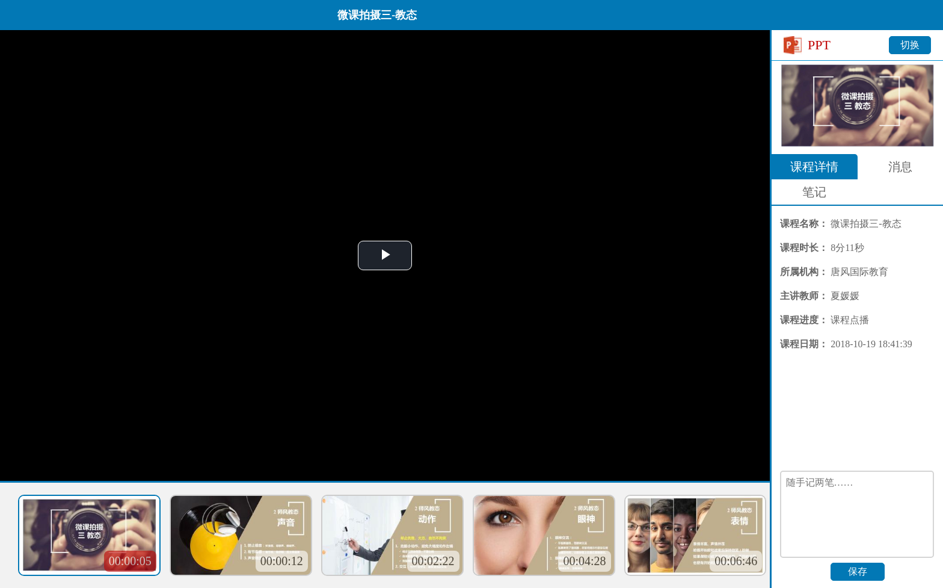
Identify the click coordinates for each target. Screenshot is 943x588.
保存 (857, 571)
